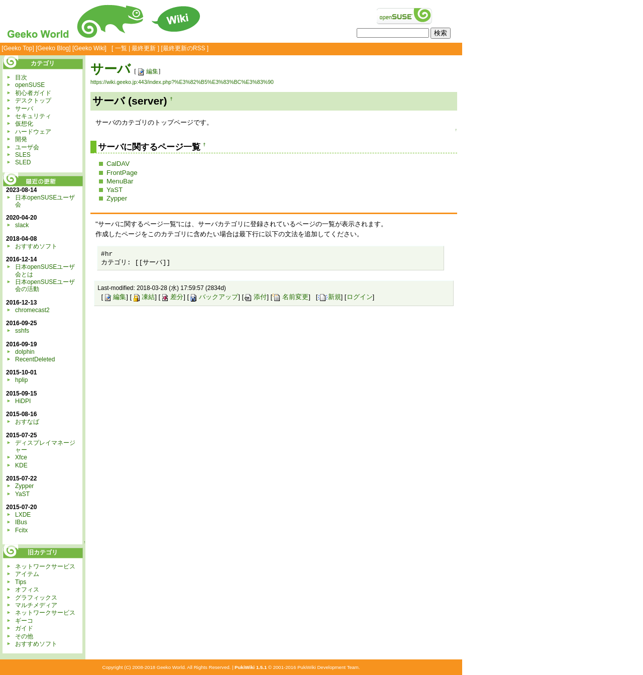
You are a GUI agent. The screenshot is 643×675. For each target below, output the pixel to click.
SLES (23, 154)
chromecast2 (32, 310)
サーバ (110, 68)
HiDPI (23, 401)
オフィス (27, 589)
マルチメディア (36, 605)
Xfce (21, 457)
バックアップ (213, 297)
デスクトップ (33, 100)
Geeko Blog (53, 48)
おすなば (27, 421)
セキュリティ (33, 116)
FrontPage (122, 172)
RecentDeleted (35, 359)
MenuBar (120, 181)
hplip (21, 379)
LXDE (23, 514)
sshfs (22, 330)
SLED (23, 162)
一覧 (121, 48)
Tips (20, 582)
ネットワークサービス (45, 566)
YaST (114, 190)
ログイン (360, 297)
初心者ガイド (33, 93)
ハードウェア (33, 131)
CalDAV (118, 163)
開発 (21, 139)
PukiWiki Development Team (328, 667)
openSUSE (30, 84)
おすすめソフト (36, 246)
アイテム (27, 573)
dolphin (25, 351)
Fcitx (21, 530)
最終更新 (144, 48)
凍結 (143, 297)
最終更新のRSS (184, 48)
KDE (21, 465)
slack (22, 225)
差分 (171, 297)
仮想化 (24, 123)
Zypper (116, 198)
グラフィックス (36, 597)
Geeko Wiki (89, 48)
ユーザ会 (27, 147)
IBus (21, 522)
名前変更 (290, 297)
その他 (24, 636)
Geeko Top (18, 48)
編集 (147, 71)
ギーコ (24, 620)
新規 (329, 297)
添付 (255, 297)
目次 (21, 77)
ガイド (24, 628)
